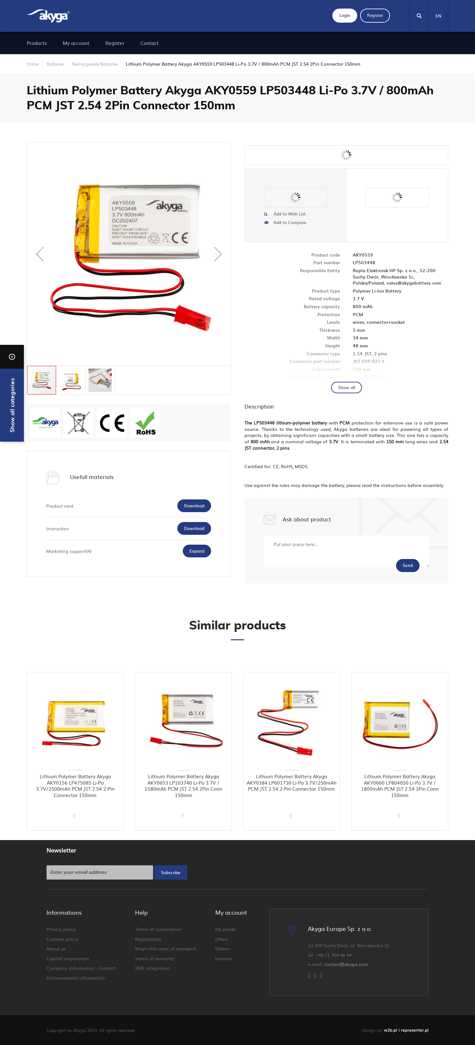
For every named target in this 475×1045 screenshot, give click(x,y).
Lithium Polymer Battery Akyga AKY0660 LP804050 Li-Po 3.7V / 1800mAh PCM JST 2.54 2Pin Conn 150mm (400, 786)
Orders (222, 948)
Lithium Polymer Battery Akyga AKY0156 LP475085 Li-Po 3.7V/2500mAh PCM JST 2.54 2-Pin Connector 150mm (75, 786)
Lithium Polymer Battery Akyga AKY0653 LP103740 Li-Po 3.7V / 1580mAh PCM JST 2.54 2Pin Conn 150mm (183, 786)
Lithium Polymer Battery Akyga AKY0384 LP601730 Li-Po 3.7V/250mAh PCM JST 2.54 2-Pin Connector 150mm (292, 782)
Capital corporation (67, 958)
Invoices (224, 958)
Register (375, 15)
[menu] (229, 43)
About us (56, 948)
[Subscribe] (170, 872)
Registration (148, 939)
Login (344, 15)
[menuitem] (37, 43)
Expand (196, 551)
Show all (346, 387)
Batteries (55, 64)
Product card (60, 506)
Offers (221, 939)
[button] (40, 254)
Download (194, 506)
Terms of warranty (154, 958)
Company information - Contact (81, 968)
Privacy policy (61, 929)
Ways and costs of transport (165, 948)
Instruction (57, 528)
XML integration (152, 968)
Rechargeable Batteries (95, 64)
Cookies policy (62, 939)
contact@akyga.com (346, 964)
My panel (225, 929)
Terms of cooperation (158, 929)
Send (408, 565)
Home (33, 64)
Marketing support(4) (68, 551)
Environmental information (75, 978)
